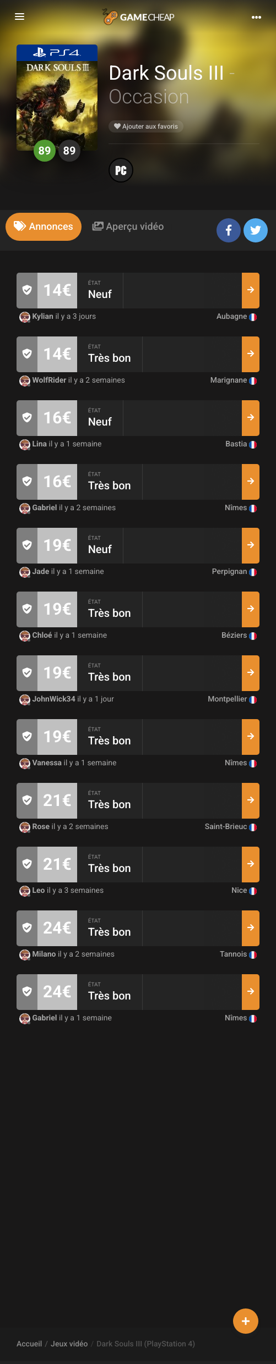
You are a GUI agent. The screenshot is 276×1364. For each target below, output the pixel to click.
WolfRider (43, 380)
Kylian (37, 316)
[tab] (44, 227)
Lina (34, 444)
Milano (38, 954)
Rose (35, 826)
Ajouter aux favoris (146, 126)
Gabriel (39, 508)
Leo (33, 890)
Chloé (36, 635)
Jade (35, 571)
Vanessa (41, 763)
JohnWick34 (48, 699)
